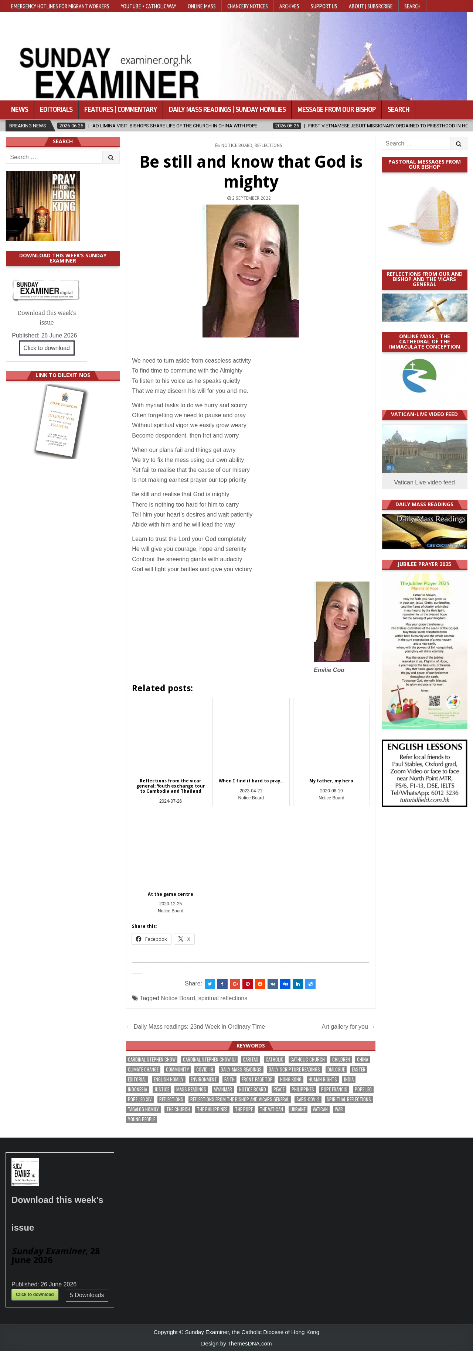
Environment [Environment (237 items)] (204, 1079)
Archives (289, 6)
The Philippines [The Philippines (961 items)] (212, 1109)
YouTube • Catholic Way (148, 6)
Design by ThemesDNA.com (236, 1343)
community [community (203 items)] (177, 1069)
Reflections (268, 145)
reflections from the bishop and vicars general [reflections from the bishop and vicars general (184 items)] (239, 1099)
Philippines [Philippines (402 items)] (303, 1089)
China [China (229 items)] (362, 1059)
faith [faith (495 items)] (229, 1079)
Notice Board (236, 145)
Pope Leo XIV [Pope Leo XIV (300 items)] (140, 1099)
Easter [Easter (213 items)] (358, 1069)
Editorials (56, 110)
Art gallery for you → (348, 1026)
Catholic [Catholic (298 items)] (274, 1059)
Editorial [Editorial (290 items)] (137, 1079)
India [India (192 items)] (349, 1079)
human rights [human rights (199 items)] (323, 1079)
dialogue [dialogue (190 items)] (336, 1069)
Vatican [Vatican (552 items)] (320, 1109)
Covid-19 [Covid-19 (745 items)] (204, 1069)
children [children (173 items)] (341, 1059)
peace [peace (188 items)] (279, 1089)
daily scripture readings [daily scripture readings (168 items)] (294, 1069)
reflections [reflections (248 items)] (171, 1099)
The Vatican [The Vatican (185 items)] (271, 1109)
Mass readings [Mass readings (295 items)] (191, 1089)
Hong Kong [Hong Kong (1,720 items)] (291, 1079)
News (19, 110)
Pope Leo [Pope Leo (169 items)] (363, 1089)
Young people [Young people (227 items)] (141, 1119)
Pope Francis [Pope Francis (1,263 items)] (334, 1089)
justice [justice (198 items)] (161, 1089)
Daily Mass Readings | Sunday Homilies (227, 110)
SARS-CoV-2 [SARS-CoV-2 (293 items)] (308, 1099)
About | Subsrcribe (371, 6)
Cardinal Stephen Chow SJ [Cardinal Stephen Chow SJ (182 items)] (209, 1059)
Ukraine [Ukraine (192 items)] (298, 1109)
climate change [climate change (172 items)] (143, 1069)
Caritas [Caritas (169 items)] (250, 1059)
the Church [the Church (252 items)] (178, 1109)
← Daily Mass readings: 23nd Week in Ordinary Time (195, 1026)
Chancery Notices (247, 6)
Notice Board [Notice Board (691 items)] (252, 1089)
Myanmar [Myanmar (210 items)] (223, 1089)
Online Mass (202, 6)
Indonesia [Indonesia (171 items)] (137, 1089)
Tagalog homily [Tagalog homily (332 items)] (143, 1109)
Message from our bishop (336, 110)
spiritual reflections (223, 998)
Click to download (47, 348)
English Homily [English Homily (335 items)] (169, 1079)
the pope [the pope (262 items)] (244, 1109)
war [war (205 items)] (339, 1109)
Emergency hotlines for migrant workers (60, 6)
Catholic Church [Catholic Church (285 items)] (307, 1059)
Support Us (324, 6)
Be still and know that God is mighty (251, 172)
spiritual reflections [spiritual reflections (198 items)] (349, 1099)
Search (412, 6)
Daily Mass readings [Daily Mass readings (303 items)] (241, 1069)
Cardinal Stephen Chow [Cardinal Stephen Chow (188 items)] (152, 1059)
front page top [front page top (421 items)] (257, 1079)
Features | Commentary (120, 110)
